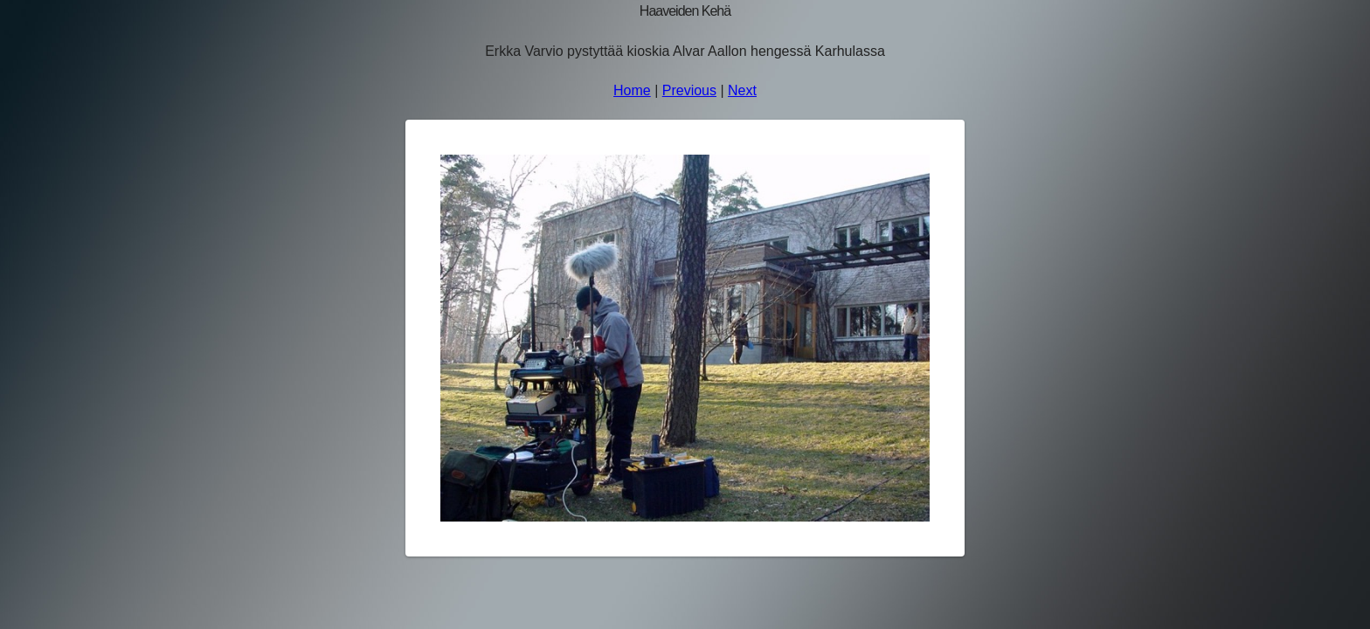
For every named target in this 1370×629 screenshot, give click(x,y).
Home (632, 90)
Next (742, 90)
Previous (689, 90)
